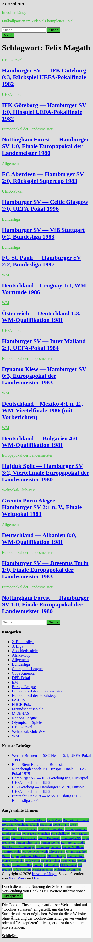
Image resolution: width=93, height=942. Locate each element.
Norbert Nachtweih (35, 851)
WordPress (17, 878)
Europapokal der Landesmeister (27, 129)
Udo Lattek (51, 865)
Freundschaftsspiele (27, 709)
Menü (8, 35)
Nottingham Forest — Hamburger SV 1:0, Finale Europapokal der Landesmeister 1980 (45, 604)
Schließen (10, 936)
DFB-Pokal (21, 678)
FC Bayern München (36, 833)
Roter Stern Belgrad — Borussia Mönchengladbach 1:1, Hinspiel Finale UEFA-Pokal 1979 (49, 769)
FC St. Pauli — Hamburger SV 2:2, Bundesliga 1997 (41, 261)
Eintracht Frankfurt (51, 829)
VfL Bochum (22, 869)
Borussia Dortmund (76, 820)
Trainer (38, 865)
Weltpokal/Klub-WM (19, 490)
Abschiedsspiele (25, 651)
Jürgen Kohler (50, 842)
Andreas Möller (35, 820)
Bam (37, 878)
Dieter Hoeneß (27, 829)
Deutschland (61, 824)
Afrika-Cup (21, 655)
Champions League (27, 669)
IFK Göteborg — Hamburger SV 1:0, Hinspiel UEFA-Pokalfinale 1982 (44, 112)
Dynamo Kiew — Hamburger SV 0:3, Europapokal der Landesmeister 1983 (44, 376)
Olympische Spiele (27, 722)
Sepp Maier (68, 860)
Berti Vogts (54, 820)
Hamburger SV (71, 838)
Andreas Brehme (13, 820)
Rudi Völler (32, 860)
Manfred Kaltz (11, 851)
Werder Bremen (42, 869)
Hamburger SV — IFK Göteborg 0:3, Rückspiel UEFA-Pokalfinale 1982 (44, 77)
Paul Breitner (76, 856)
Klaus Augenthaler (48, 847)
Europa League (24, 687)
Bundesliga (11, 219)
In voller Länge (14, 12)
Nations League (24, 718)
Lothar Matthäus (73, 847)
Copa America (23, 673)
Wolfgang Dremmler (67, 869)
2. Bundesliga (23, 642)
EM (15, 682)
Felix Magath (80, 833)
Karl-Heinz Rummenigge (18, 847)
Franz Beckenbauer (24, 838)
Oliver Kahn (57, 851)
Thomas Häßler (22, 865)
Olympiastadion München (28, 856)
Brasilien (46, 824)
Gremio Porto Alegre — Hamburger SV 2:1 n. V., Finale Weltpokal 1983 (42, 507)
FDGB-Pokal (22, 704)
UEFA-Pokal (12, 60)
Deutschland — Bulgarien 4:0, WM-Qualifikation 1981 (40, 441)
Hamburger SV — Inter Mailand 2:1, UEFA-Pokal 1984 (44, 344)
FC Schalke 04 (61, 833)
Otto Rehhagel (56, 856)
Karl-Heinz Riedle (73, 842)
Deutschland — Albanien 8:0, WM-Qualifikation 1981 (39, 538)
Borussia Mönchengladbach (20, 824)
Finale (6, 838)
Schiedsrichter (50, 860)
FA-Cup (18, 700)
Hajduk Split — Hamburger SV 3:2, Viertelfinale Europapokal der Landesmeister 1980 (45, 473)
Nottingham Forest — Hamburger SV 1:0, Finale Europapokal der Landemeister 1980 (45, 146)
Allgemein (10, 163)
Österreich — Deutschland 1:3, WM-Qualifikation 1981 (41, 316)
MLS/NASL (21, 713)
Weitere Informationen (68, 891)
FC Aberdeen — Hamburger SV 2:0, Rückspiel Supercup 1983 (43, 177)
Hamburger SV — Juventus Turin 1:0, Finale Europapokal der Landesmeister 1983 (45, 570)
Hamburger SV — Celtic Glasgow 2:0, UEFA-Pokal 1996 (45, 205)
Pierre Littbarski (13, 860)
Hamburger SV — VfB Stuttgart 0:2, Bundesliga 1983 (43, 233)
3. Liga (17, 646)
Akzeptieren (12, 896)
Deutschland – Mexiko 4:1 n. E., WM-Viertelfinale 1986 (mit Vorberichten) (42, 410)
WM (5, 275)
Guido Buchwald (49, 838)
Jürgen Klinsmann (28, 842)
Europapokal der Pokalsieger (35, 695)
